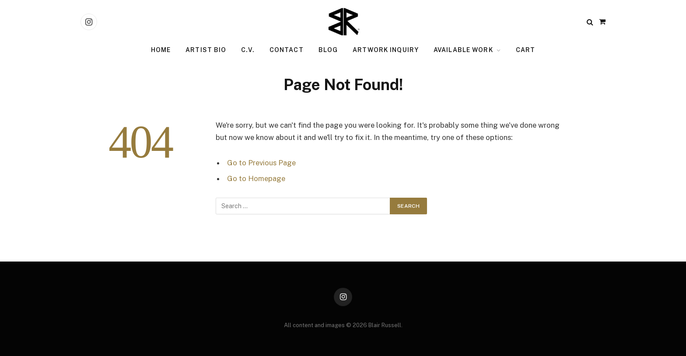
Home (161, 49)
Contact (287, 49)
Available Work (463, 49)
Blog (328, 49)
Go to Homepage (256, 178)
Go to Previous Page (261, 162)
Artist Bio (206, 49)
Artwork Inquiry (386, 49)
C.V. (247, 49)
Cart (525, 49)
